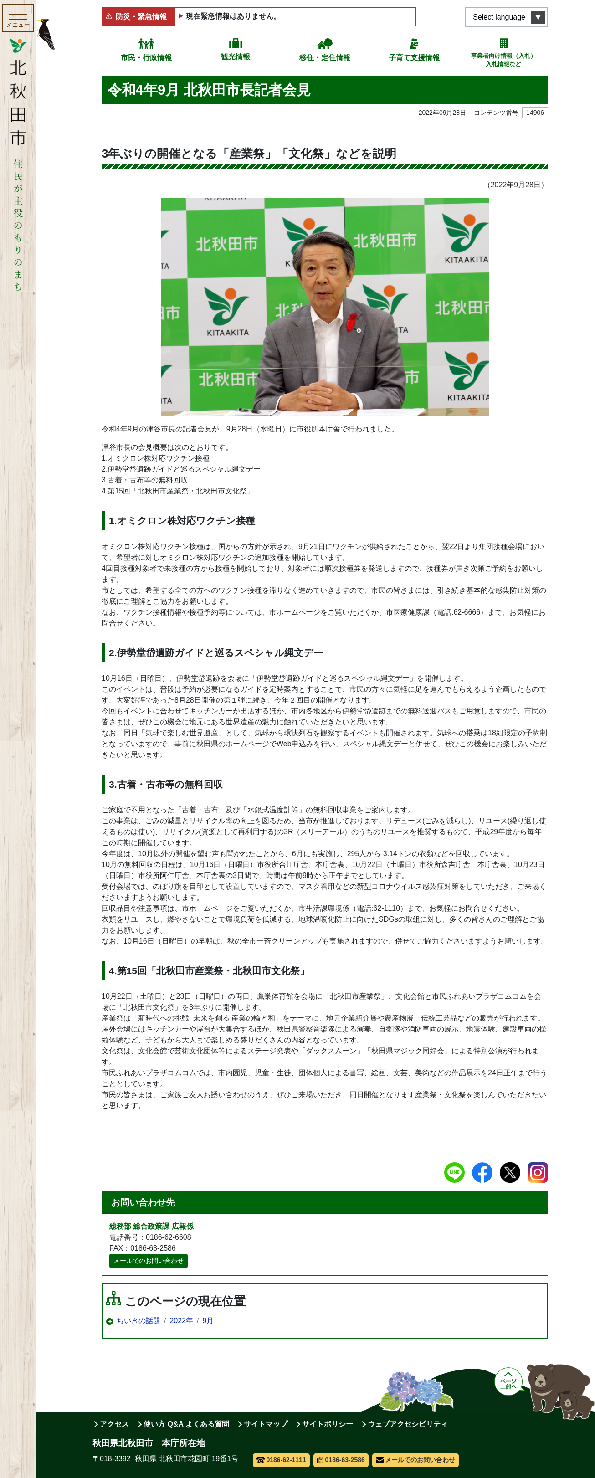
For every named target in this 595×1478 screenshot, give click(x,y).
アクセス (114, 1424)
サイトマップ (265, 1424)
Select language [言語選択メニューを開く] (499, 17)
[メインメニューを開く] (18, 18)
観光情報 (235, 57)
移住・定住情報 (324, 58)
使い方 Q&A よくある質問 (186, 1424)
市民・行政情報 (146, 58)
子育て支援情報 (414, 58)
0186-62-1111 (281, 1459)
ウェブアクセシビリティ (408, 1424)
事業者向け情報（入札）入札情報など (503, 59)
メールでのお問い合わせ (148, 1260)
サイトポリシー (327, 1424)
